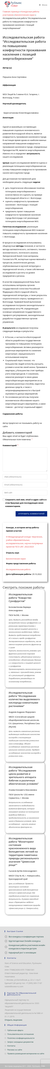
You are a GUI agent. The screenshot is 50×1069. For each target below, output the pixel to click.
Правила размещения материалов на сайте (25, 1053)
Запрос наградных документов (20, 1042)
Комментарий (10, 445)
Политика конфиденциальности (20, 1038)
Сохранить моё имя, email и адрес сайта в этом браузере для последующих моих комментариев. (26, 502)
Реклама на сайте (14, 1050)
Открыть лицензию (13, 1020)
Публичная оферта (15, 1030)
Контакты (11, 1046)
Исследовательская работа (18, 569)
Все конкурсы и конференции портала (26, 936)
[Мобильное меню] (42, 5)
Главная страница (11, 11)
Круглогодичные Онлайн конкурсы (25, 941)
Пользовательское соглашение (20, 1034)
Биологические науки (25, 15)
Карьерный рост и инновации (22, 952)
